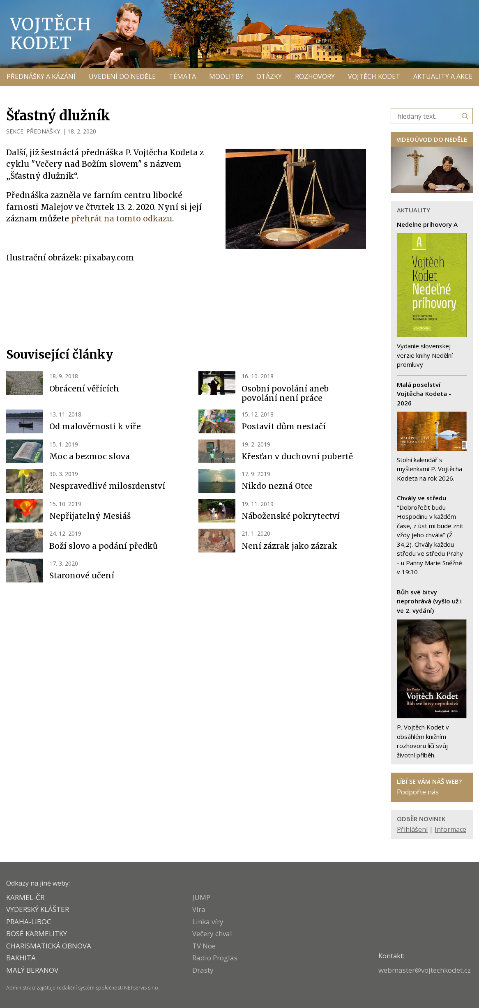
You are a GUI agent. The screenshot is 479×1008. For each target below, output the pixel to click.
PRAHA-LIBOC (28, 921)
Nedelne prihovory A (427, 224)
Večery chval (212, 933)
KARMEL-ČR (25, 897)
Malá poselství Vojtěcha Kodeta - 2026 (424, 393)
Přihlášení (412, 829)
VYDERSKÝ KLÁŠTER (37, 909)
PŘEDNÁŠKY (43, 131)
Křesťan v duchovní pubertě (297, 456)
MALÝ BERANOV (32, 970)
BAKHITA (21, 957)
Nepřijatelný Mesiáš (90, 516)
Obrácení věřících (84, 389)
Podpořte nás (418, 791)
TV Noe (204, 945)
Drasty (203, 970)
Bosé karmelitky (36, 933)
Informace (450, 829)
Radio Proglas (214, 957)
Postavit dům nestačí (284, 426)
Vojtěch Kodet (51, 33)
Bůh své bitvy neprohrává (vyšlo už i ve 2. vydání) (429, 601)
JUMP (201, 897)
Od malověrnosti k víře (95, 426)
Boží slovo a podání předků (103, 546)
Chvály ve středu (421, 498)
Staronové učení (81, 575)
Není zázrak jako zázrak (289, 546)
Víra (198, 909)
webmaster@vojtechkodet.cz (424, 970)
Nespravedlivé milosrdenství (107, 486)
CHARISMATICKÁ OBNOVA (48, 945)
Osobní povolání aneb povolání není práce (285, 393)
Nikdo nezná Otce (277, 486)
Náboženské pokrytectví (291, 516)
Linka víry (207, 921)
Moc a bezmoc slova (89, 456)
